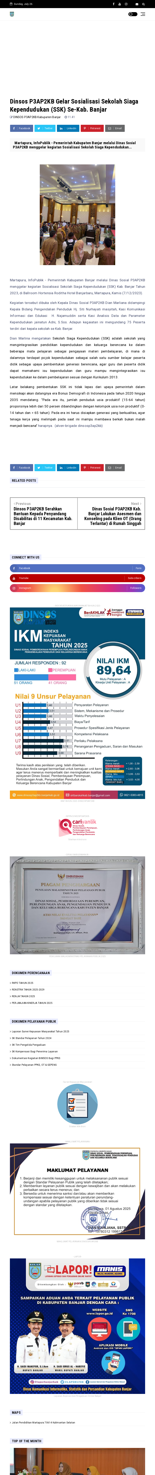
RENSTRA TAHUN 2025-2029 (28, 989)
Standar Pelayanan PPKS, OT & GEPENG (34, 1064)
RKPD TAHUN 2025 (22, 983)
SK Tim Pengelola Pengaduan (29, 1044)
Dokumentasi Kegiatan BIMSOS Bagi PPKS (36, 1058)
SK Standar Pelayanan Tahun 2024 (31, 1038)
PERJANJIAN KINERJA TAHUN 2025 (32, 1003)
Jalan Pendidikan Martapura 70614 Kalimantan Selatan (43, 1422)
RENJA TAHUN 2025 (23, 996)
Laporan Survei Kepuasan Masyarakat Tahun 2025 (40, 1031)
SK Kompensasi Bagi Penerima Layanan (35, 1051)
